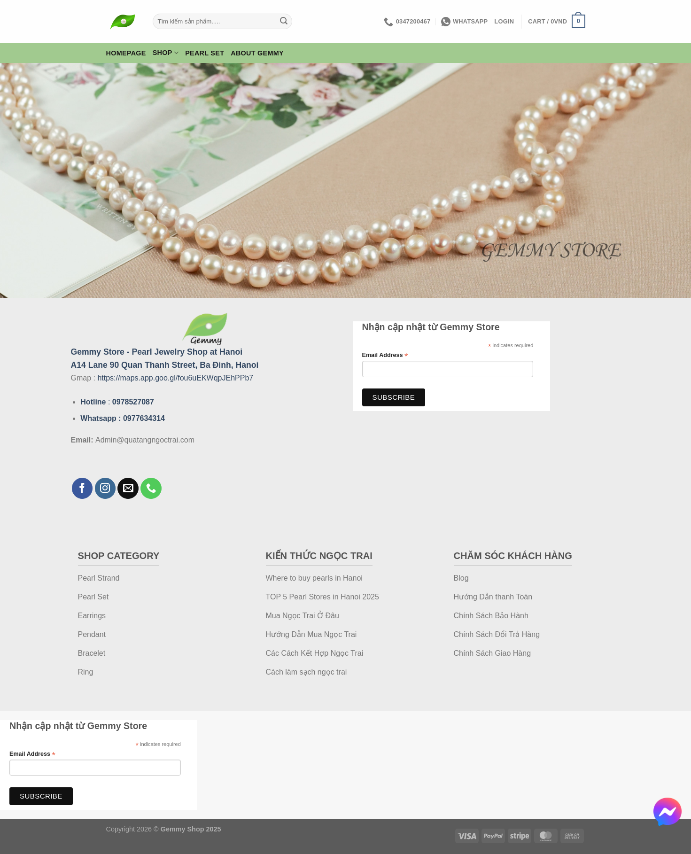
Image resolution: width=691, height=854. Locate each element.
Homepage (126, 53)
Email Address (385, 355)
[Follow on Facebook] (82, 488)
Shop (166, 52)
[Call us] (151, 488)
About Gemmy (257, 53)
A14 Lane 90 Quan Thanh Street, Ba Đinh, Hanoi (165, 365)
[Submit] (284, 22)
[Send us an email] (128, 488)
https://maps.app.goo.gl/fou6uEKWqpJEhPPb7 (175, 378)
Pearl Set (204, 53)
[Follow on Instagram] (105, 488)
